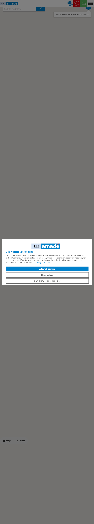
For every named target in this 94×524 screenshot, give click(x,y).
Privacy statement (42, 262)
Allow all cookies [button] (47, 269)
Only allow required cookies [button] (47, 281)
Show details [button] (47, 275)
